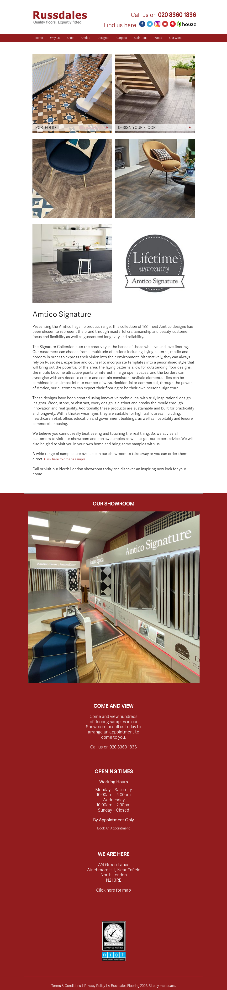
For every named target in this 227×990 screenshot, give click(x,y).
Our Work (175, 38)
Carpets (121, 38)
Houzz (186, 24)
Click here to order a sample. (65, 459)
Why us (55, 38)
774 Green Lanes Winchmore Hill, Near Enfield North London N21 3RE (113, 872)
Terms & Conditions (66, 985)
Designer (103, 38)
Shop (70, 38)
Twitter (150, 24)
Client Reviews (65, 46)
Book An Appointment (113, 828)
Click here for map (113, 890)
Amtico (85, 38)
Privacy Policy (94, 985)
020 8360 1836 (177, 15)
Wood (158, 38)
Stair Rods (140, 38)
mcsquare (167, 985)
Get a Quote (91, 46)
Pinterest (173, 24)
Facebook (142, 24)
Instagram (157, 24)
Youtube (165, 24)
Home (39, 38)
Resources (42, 46)
